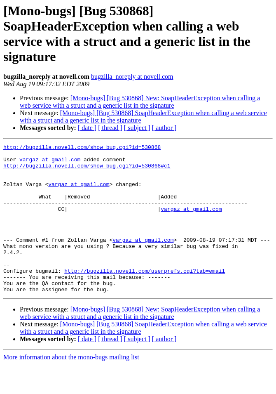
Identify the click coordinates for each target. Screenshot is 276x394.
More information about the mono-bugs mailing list (71, 386)
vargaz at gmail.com (49, 163)
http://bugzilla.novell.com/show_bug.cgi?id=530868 (82, 148)
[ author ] (164, 127)
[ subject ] (137, 127)
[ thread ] (110, 127)
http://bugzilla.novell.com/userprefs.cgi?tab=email (144, 296)
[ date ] (87, 127)
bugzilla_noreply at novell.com (132, 76)
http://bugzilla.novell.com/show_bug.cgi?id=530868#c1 (87, 170)
